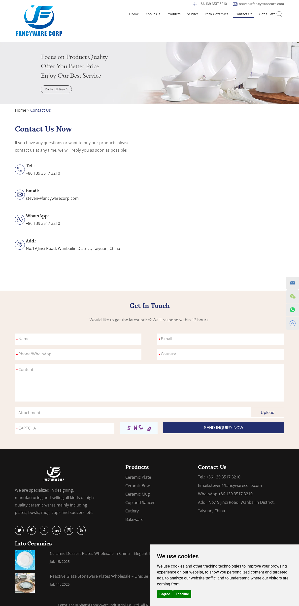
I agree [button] (165, 594)
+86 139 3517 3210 (43, 223)
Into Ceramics (216, 14)
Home (134, 14)
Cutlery (132, 511)
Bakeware (134, 519)
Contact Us (243, 14)
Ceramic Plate (138, 477)
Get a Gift (267, 14)
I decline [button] (182, 594)
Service (193, 14)
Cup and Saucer (140, 502)
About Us (152, 14)
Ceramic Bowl (138, 485)
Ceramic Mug (137, 494)
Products (173, 14)
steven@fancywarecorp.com (261, 4)
